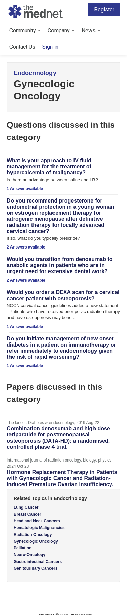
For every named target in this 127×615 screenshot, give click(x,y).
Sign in (50, 47)
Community (25, 30)
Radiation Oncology (33, 534)
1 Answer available (25, 188)
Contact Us (22, 47)
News (91, 30)
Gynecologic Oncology (36, 541)
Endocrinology (35, 73)
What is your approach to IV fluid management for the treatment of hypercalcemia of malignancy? (49, 166)
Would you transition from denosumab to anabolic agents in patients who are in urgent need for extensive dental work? (60, 265)
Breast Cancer (27, 514)
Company (61, 30)
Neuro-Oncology (29, 554)
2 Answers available (26, 247)
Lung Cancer (26, 507)
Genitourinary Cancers (35, 568)
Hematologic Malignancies (39, 527)
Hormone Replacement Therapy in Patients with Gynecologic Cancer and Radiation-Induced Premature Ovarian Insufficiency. (62, 478)
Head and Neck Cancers (37, 521)
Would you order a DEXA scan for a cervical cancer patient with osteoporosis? (63, 295)
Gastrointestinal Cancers (38, 561)
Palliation (22, 548)
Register (104, 9)
